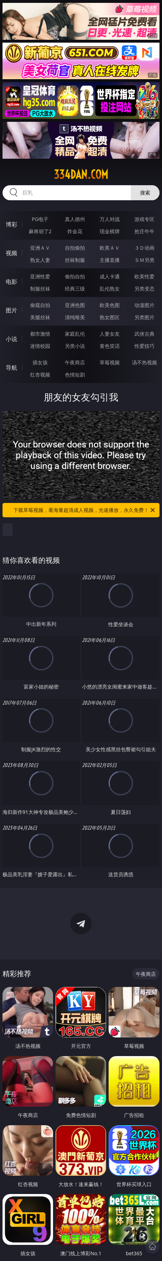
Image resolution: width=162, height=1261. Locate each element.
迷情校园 (40, 345)
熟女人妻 (40, 259)
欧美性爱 (144, 276)
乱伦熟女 (110, 288)
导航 (11, 367)
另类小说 (75, 345)
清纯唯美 (75, 317)
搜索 (145, 192)
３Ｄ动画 (144, 247)
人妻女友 (110, 333)
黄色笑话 (110, 345)
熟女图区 (110, 317)
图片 (11, 310)
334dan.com (81, 174)
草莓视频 (110, 362)
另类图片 (144, 317)
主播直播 (110, 259)
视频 (11, 253)
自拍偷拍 (75, 247)
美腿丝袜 (40, 317)
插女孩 (40, 362)
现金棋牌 (110, 231)
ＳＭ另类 (144, 259)
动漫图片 (144, 305)
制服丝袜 (40, 288)
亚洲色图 (75, 305)
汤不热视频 (144, 362)
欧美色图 (110, 305)
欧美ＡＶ (110, 247)
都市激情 (40, 333)
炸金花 (74, 231)
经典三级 (75, 288)
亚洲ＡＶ (40, 247)
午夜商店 (75, 362)
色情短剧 (75, 374)
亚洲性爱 (40, 276)
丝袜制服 (75, 259)
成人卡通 (110, 276)
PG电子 (40, 219)
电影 (11, 282)
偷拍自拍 (75, 276)
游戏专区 (144, 219)
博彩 (11, 224)
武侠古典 (144, 333)
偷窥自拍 (40, 305)
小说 (11, 339)
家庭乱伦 (75, 333)
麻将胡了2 (40, 231)
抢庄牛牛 (144, 231)
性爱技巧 (144, 345)
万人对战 (110, 219)
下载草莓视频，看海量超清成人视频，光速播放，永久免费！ (84, 510)
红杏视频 (40, 374)
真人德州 (75, 219)
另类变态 (144, 288)
